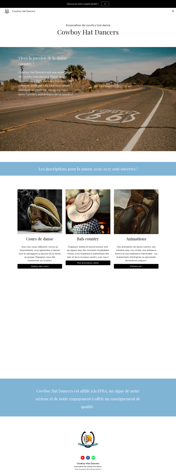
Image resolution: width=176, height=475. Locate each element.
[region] (88, 4)
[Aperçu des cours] (40, 266)
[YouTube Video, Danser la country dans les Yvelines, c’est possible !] (88, 325)
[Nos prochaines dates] (88, 263)
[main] (88, 27)
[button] (173, 11)
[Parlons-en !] (136, 266)
